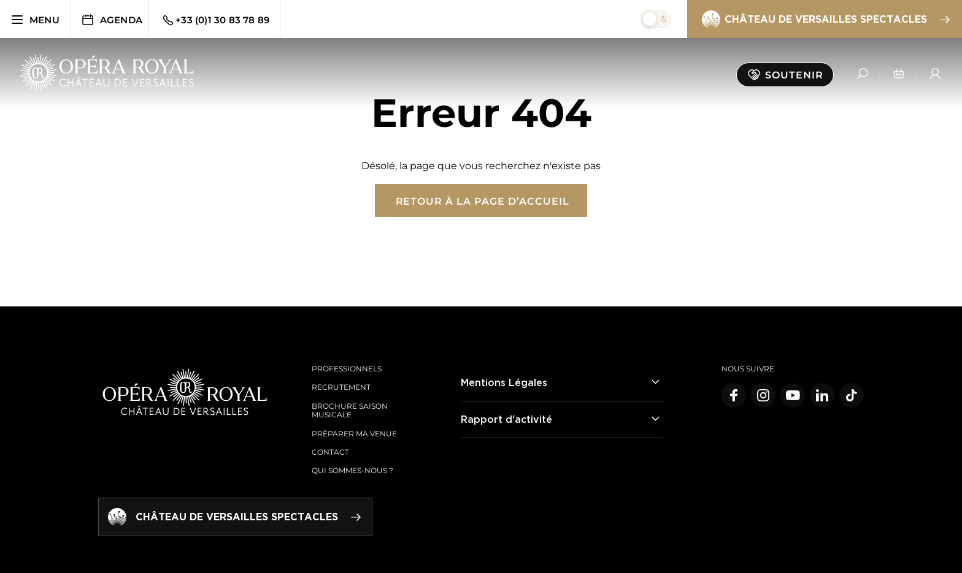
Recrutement (341, 387)
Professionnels (347, 368)
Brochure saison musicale (350, 410)
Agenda (111, 19)
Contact (330, 452)
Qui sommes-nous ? (352, 470)
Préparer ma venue (354, 433)
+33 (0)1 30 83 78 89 (215, 20)
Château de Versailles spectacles (825, 19)
